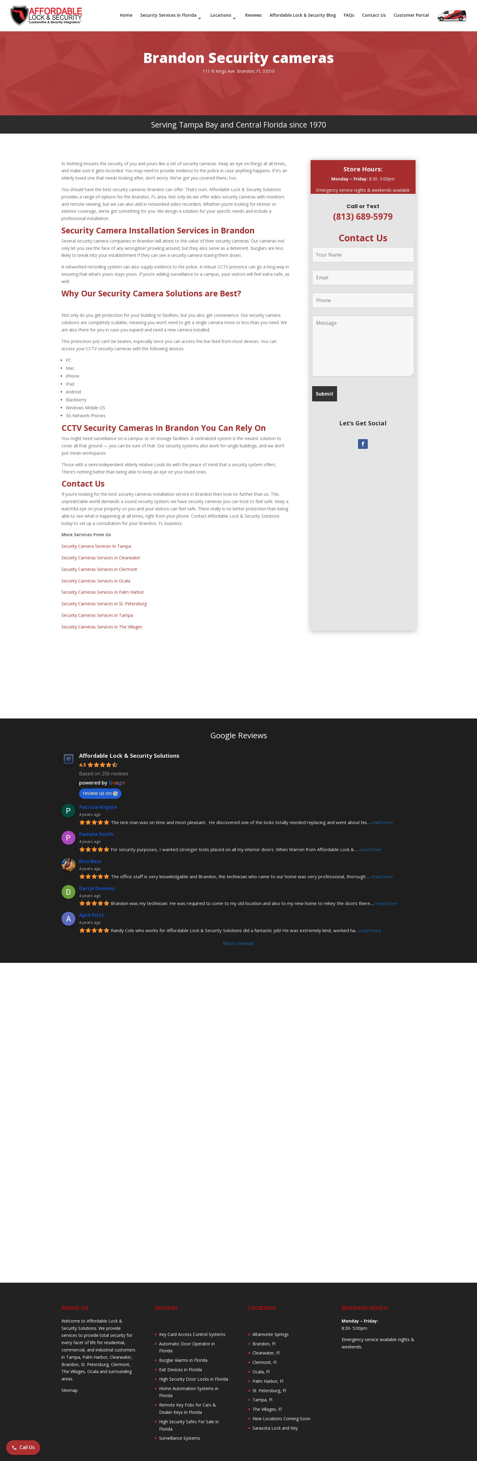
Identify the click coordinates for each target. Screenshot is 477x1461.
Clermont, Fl (264, 1355)
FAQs (349, 15)
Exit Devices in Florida (180, 1362)
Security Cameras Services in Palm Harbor (102, 585)
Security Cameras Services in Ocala (95, 574)
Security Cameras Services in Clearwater (100, 551)
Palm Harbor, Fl (267, 1374)
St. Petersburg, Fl (269, 1383)
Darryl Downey (97, 881)
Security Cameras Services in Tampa (97, 608)
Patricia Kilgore (98, 800)
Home (126, 15)
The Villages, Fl (267, 1402)
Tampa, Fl (262, 1393)
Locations (221, 15)
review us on (100, 786)
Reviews (253, 15)
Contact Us (374, 15)
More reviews (238, 936)
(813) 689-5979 (363, 209)
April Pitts (91, 908)
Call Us (23, 1447)
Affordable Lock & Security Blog (303, 15)
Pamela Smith (96, 827)
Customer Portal (411, 15)
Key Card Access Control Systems (192, 1327)
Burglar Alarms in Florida (183, 1353)
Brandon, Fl (263, 1337)
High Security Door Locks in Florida (193, 1372)
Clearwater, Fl (266, 1346)
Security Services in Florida (168, 15)
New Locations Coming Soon (281, 1411)
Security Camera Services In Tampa (96, 539)
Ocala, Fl (261, 1365)
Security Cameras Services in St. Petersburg (104, 596)
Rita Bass (90, 854)
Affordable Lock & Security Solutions (129, 748)
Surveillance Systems (179, 1431)
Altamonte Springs (270, 1327)
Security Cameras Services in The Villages (101, 620)
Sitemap (69, 1383)
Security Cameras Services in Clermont (99, 562)
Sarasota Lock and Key (275, 1421)
